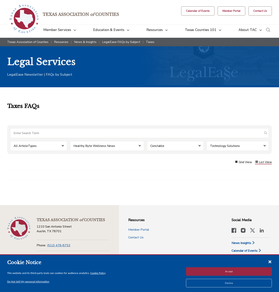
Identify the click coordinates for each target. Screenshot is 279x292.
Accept (229, 271)
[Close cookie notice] (270, 262)
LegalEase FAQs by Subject (121, 42)
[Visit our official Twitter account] (252, 230)
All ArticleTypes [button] (25, 146)
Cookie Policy (97, 273)
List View (263, 162)
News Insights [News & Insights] (243, 243)
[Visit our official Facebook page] (234, 230)
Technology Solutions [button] (225, 146)
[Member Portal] (231, 10)
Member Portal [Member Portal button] (138, 230)
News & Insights (85, 42)
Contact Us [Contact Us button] (136, 237)
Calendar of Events (246, 251)
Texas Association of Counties (27, 42)
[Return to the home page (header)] (24, 19)
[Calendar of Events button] (197, 10)
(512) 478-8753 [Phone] (58, 245)
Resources (61, 42)
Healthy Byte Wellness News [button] (94, 146)
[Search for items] (136, 133)
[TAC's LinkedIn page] (261, 230)
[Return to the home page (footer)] (18, 228)
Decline (229, 283)
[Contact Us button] (260, 10)
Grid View (243, 162)
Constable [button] (157, 146)
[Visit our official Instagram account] (243, 230)
